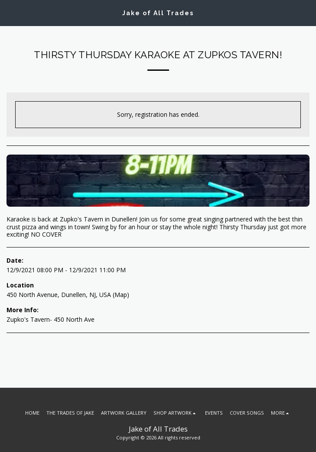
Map (120, 294)
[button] (9, 12)
